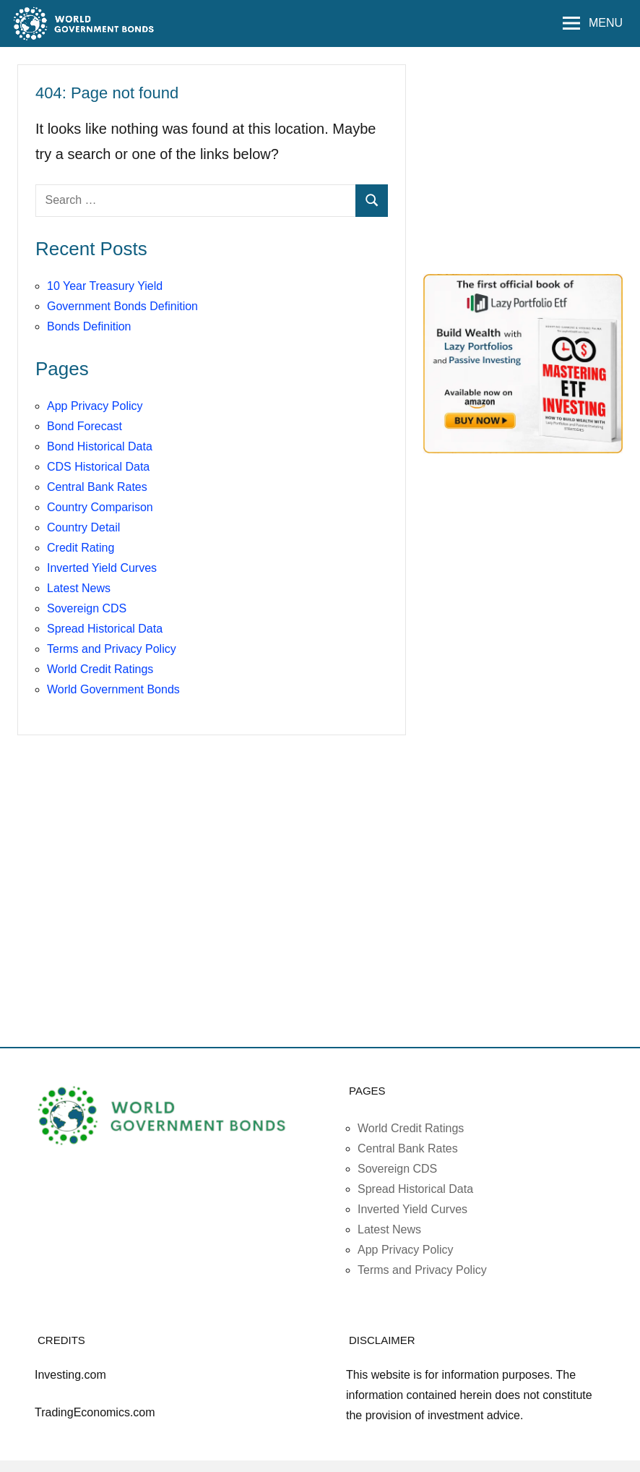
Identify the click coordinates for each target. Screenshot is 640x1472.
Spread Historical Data (105, 628)
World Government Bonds (113, 689)
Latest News (79, 588)
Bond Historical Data (99, 446)
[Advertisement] (531, 160)
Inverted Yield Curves (102, 568)
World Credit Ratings (100, 669)
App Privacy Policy (95, 406)
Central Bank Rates (97, 487)
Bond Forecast (84, 426)
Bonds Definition (89, 326)
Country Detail (83, 527)
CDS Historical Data (98, 467)
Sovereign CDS (86, 608)
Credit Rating (80, 548)
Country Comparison (100, 507)
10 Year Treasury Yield (105, 286)
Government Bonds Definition (122, 306)
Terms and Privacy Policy (111, 649)
